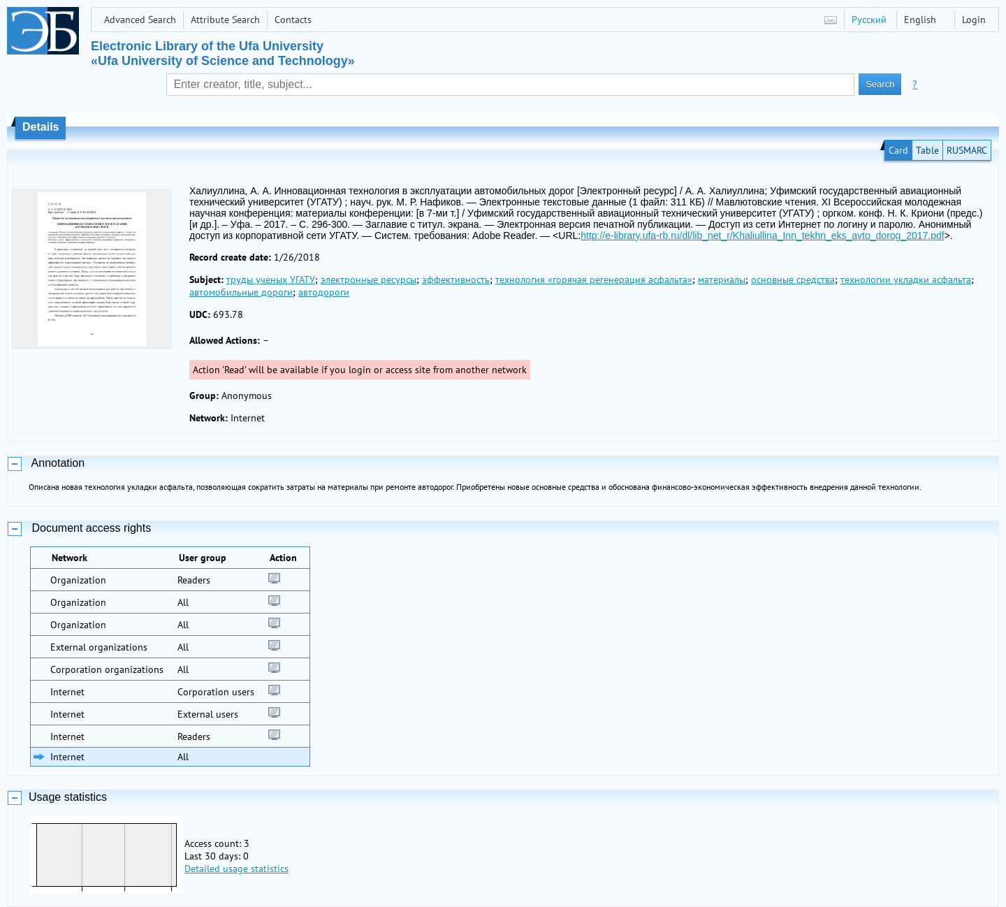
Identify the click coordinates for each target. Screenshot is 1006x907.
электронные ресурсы (368, 279)
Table (927, 150)
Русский (869, 19)
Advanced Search (140, 19)
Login (974, 19)
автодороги (323, 292)
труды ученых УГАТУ (270, 279)
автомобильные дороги (241, 292)
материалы (721, 279)
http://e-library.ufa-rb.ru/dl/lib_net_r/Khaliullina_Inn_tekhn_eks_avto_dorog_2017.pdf (762, 235)
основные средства (793, 279)
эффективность (456, 279)
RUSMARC (967, 150)
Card (898, 150)
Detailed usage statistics (236, 868)
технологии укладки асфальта (905, 279)
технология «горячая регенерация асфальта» (593, 279)
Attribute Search (225, 19)
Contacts (293, 19)
